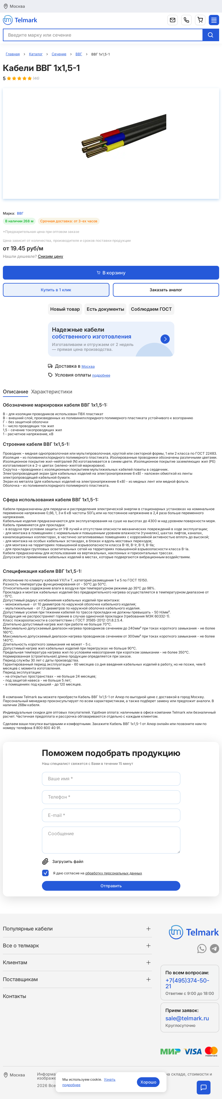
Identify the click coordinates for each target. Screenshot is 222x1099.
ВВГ (20, 213)
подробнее (101, 375)
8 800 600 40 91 (46, 728)
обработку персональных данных (113, 873)
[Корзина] (200, 20)
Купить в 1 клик (56, 289)
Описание (15, 392)
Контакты (14, 996)
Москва (17, 6)
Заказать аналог (166, 289)
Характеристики (51, 392)
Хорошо (148, 1082)
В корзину (111, 273)
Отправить (111, 885)
